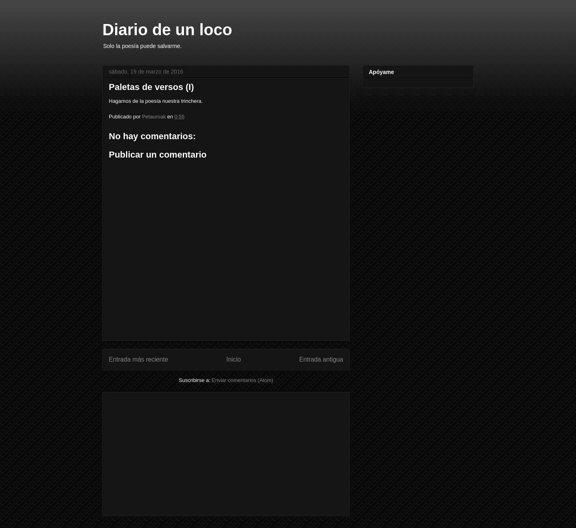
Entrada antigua (321, 359)
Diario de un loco (167, 29)
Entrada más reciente (138, 359)
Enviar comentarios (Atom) (242, 380)
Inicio (233, 359)
